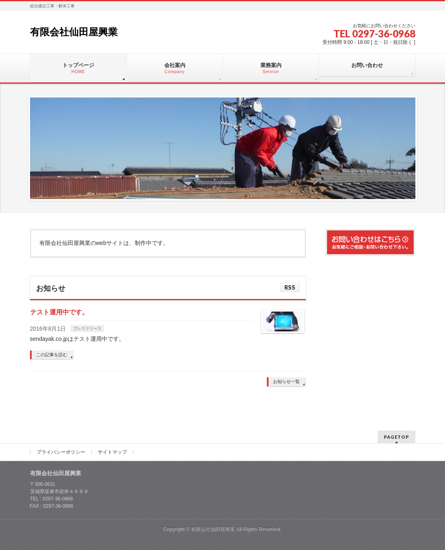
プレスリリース (87, 328)
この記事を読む (51, 354)
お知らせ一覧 (286, 381)
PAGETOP (396, 437)
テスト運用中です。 (59, 312)
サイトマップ (112, 452)
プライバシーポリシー (61, 452)
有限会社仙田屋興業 (74, 31)
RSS (289, 287)
